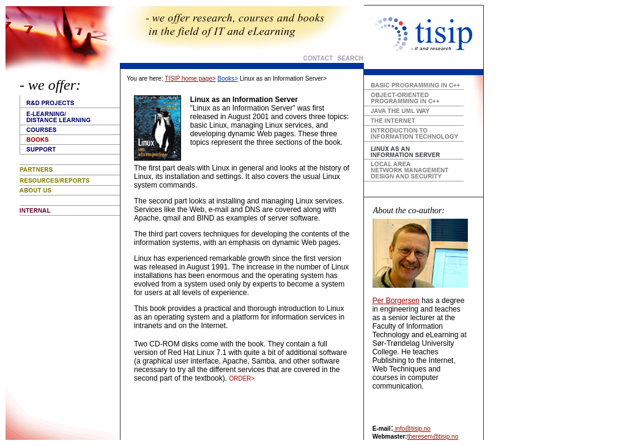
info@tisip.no (412, 428)
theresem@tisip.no (433, 436)
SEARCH (349, 58)
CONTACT (318, 58)
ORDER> (241, 378)
